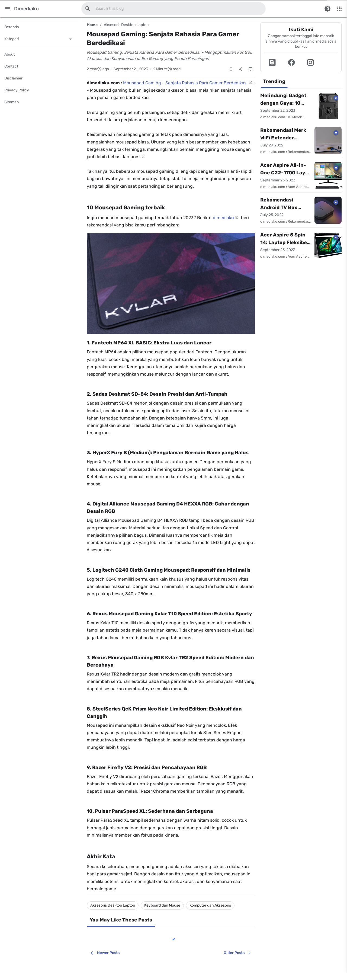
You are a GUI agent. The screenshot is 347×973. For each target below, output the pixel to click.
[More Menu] (339, 8)
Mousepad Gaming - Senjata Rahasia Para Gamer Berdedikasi (185, 82)
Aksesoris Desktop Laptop (126, 25)
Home (92, 25)
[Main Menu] (7, 8)
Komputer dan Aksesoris (210, 905)
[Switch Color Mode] (327, 8)
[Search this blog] (87, 8)
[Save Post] (231, 69)
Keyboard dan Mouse (162, 905)
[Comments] (250, 69)
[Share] (240, 69)
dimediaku (223, 217)
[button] (272, 62)
